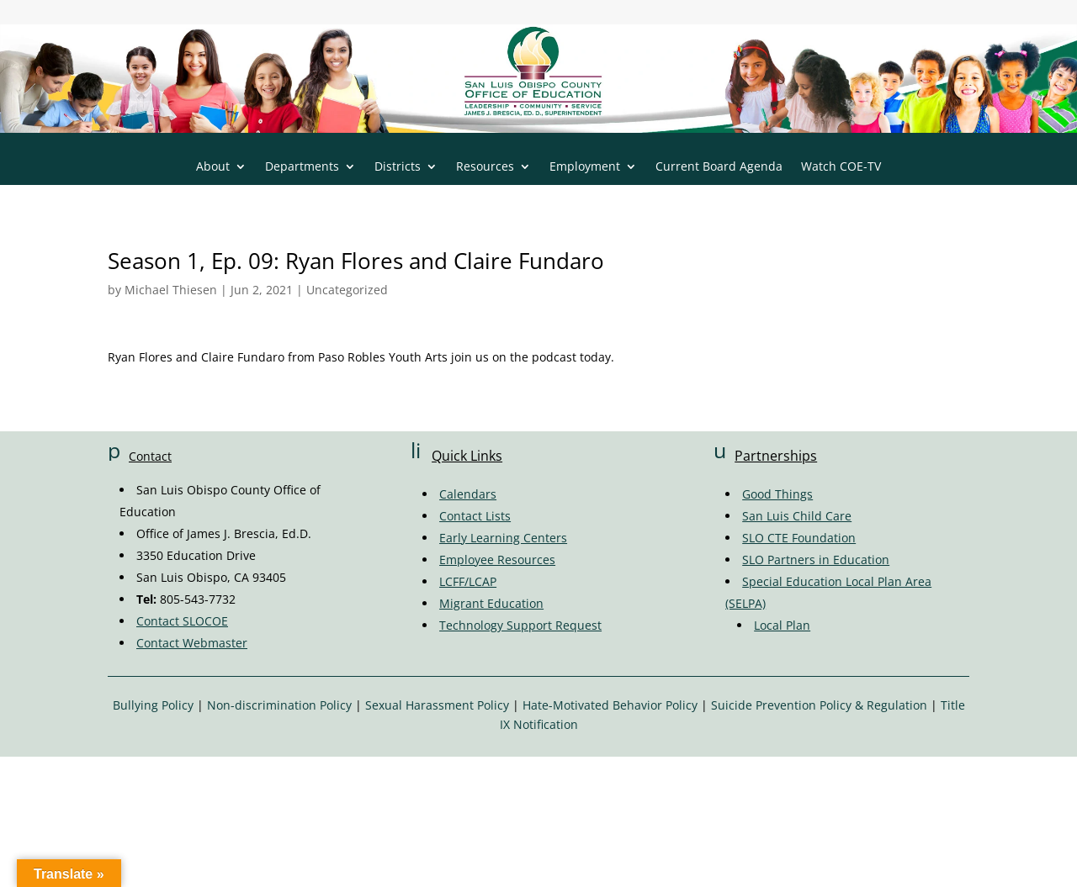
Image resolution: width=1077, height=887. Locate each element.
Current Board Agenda (719, 167)
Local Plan (782, 625)
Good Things (777, 494)
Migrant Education (491, 603)
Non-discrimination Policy (279, 705)
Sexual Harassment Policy (437, 705)
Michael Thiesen (171, 290)
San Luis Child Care (797, 516)
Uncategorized (347, 290)
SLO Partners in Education (815, 560)
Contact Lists (475, 516)
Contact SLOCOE (182, 621)
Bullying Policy (153, 705)
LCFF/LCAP (467, 581)
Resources (485, 167)
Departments (302, 167)
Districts (397, 167)
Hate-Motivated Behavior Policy (610, 705)
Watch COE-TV (841, 167)
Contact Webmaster (191, 643)
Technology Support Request (520, 625)
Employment (584, 167)
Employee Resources (497, 560)
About (213, 167)
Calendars (467, 494)
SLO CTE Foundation (799, 538)
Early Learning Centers (503, 538)
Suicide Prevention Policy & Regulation (819, 705)
